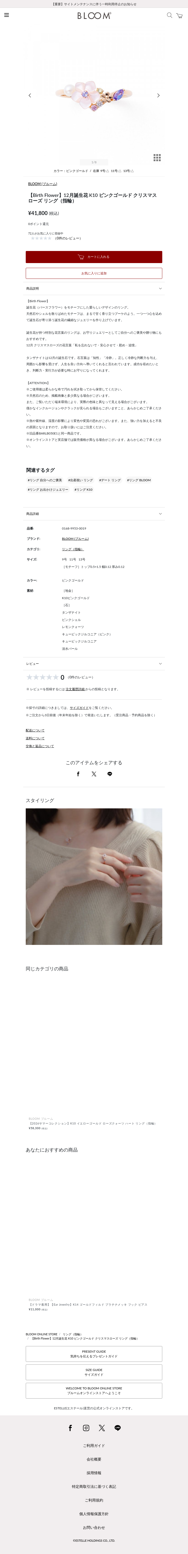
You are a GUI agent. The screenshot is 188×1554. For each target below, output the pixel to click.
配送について (35, 730)
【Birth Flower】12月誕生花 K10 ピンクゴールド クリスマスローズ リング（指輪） (85, 1338)
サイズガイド (79, 708)
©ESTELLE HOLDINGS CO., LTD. (94, 1540)
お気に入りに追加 (94, 273)
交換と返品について (40, 746)
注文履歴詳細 (75, 689)
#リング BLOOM (139, 480)
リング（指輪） (73, 549)
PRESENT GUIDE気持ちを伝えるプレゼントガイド (94, 1353)
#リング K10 (83, 489)
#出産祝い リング (80, 480)
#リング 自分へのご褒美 (45, 480)
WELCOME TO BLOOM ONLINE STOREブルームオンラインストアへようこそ (94, 1390)
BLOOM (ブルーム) (42, 184)
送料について (35, 738)
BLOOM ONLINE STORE (42, 1334)
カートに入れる (93, 257)
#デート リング (110, 480)
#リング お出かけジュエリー (48, 489)
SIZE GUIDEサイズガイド (94, 1372)
